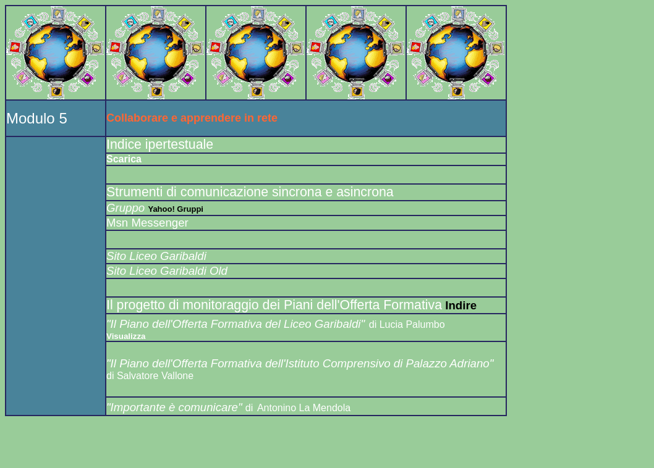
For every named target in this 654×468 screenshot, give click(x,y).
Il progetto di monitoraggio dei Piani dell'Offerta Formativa (274, 305)
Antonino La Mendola (303, 408)
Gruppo (127, 207)
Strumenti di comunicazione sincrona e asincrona (250, 192)
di (249, 408)
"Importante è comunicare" (175, 407)
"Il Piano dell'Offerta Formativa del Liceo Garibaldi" (235, 323)
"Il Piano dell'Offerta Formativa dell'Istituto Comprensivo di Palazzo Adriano (298, 363)
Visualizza (125, 336)
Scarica (124, 159)
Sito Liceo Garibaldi (156, 255)
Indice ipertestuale (159, 144)
